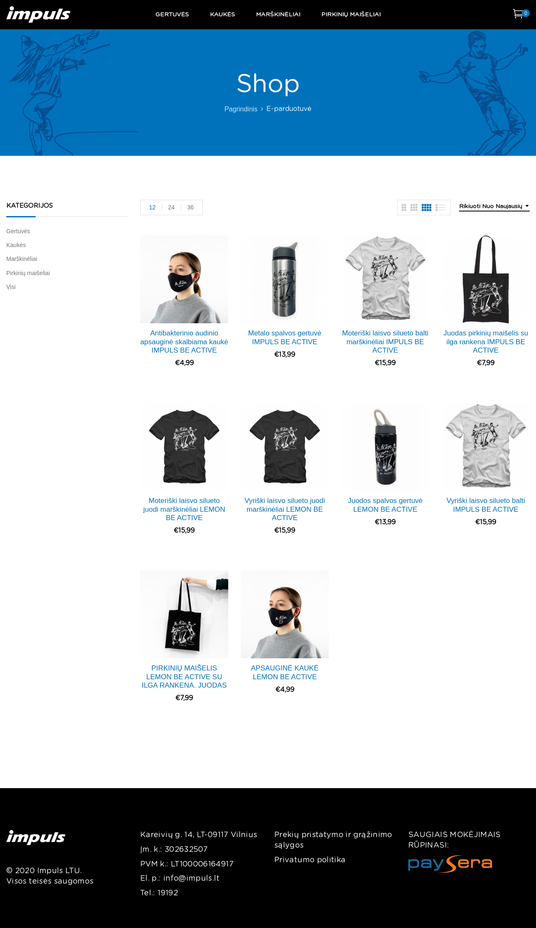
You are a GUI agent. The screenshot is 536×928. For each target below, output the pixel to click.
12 (152, 207)
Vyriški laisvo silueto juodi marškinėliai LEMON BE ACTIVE (285, 509)
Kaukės (16, 245)
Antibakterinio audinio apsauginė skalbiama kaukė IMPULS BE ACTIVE (184, 341)
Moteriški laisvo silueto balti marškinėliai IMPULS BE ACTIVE (385, 341)
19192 (167, 893)
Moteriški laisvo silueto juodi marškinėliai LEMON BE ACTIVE (184, 509)
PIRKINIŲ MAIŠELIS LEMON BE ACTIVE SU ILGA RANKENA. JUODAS (184, 676)
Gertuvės (18, 231)
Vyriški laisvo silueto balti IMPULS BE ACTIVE (485, 505)
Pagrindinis (241, 109)
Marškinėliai (21, 258)
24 (171, 207)
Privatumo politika (309, 860)
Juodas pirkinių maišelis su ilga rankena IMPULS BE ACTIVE (485, 341)
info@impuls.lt (191, 878)
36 (190, 207)
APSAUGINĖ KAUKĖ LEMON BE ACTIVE (285, 672)
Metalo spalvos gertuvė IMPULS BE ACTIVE (285, 337)
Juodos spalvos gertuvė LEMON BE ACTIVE (385, 505)
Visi (10, 287)
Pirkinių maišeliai (28, 273)
